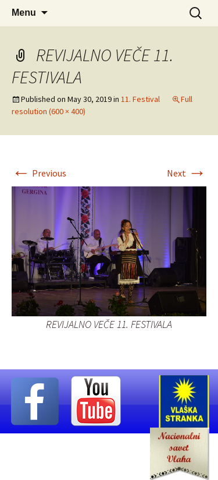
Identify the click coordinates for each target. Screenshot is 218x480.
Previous (39, 173)
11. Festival (140, 99)
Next (186, 173)
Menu (24, 12)
